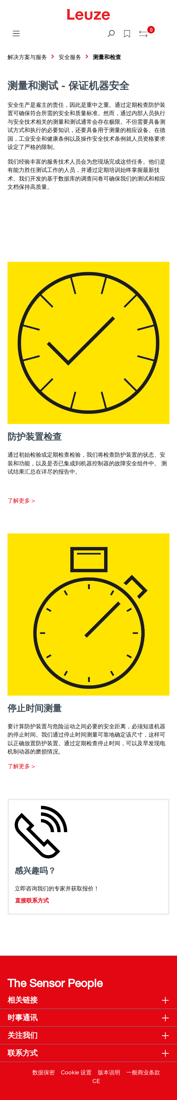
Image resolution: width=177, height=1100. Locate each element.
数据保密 (43, 1072)
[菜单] (16, 33)
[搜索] (111, 33)
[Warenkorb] (164, 31)
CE (96, 1080)
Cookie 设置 (76, 1072)
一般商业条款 (143, 1072)
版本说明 (109, 1072)
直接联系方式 (32, 900)
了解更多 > (21, 500)
